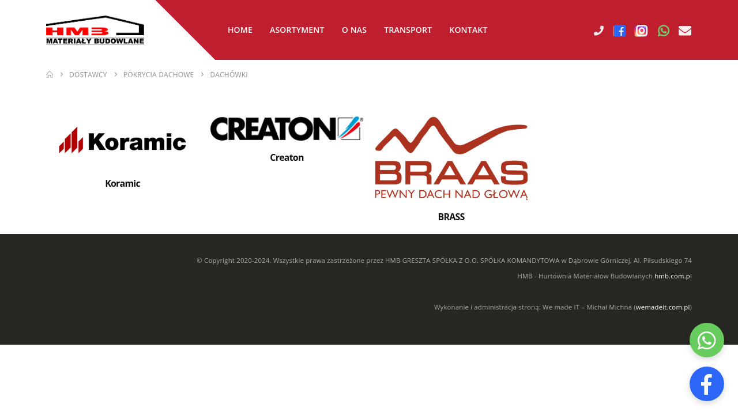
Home (240, 29)
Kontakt (468, 29)
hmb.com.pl (673, 275)
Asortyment (297, 29)
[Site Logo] (95, 30)
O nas (354, 29)
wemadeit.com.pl (663, 307)
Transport (408, 29)
